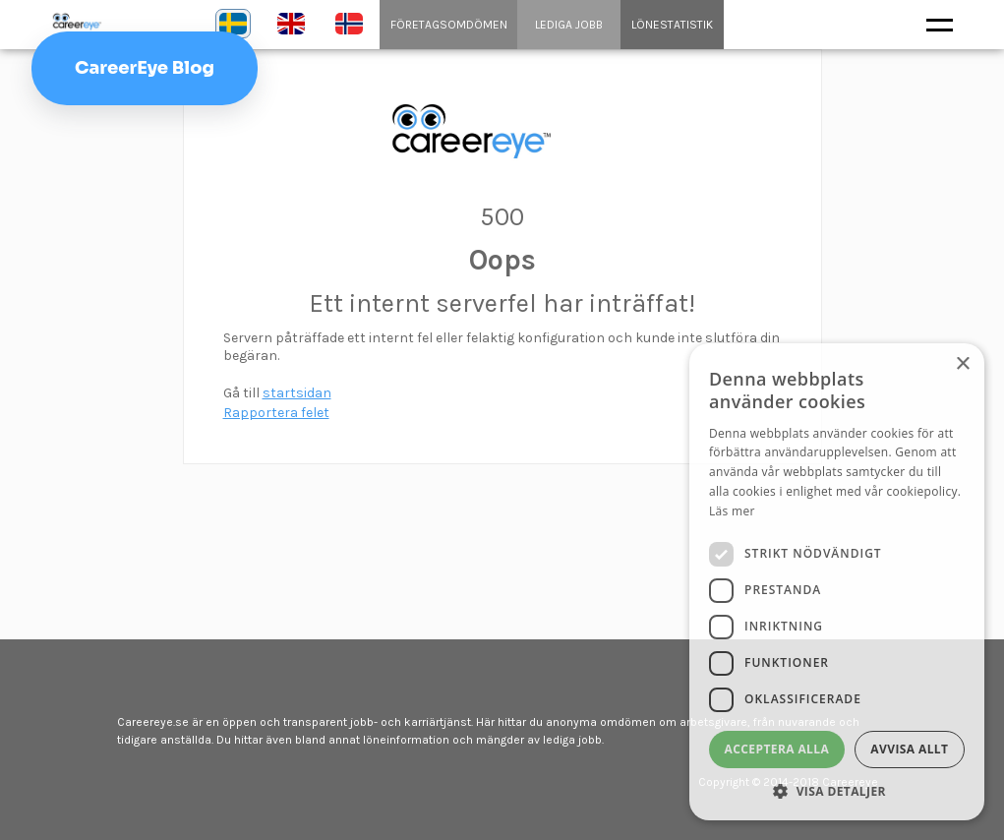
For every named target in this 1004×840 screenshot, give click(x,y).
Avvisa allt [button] (909, 749)
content (502, 131)
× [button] (962, 364)
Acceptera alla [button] (777, 749)
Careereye (118, 21)
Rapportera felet (276, 412)
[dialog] (836, 581)
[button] (837, 791)
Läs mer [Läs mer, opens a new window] (732, 511)
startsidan (297, 393)
